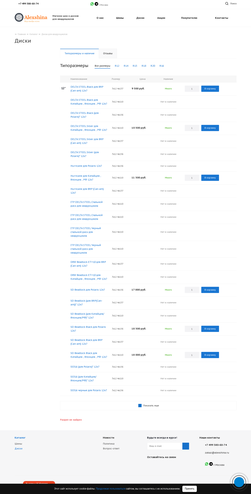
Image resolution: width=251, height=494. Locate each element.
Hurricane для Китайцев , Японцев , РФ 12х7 (86, 177)
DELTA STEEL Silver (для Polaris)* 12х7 (85, 154)
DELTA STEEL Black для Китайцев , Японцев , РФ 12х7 (89, 101)
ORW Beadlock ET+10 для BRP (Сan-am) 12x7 (88, 263)
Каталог (20, 437)
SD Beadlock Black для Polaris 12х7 (88, 328)
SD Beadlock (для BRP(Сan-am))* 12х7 (86, 302)
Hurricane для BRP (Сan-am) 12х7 (87, 190)
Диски (18, 448)
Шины (18, 443)
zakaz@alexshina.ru (217, 452)
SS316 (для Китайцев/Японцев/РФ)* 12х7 (84, 378)
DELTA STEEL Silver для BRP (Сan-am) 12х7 (87, 141)
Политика (108, 443)
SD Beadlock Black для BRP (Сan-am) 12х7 (86, 341)
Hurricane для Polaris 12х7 (86, 165)
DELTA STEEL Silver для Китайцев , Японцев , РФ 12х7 (89, 128)
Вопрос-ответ (111, 448)
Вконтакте (150, 465)
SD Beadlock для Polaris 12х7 (88, 289)
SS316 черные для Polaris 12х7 (89, 390)
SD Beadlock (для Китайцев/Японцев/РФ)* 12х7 (87, 315)
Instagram (159, 465)
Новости (108, 437)
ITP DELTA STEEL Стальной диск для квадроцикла (87, 203)
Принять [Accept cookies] (189, 488)
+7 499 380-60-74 (216, 444)
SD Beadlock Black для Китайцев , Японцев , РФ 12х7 (89, 355)
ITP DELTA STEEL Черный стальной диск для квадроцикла (86, 232)
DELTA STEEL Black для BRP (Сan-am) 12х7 (87, 88)
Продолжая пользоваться (111, 488)
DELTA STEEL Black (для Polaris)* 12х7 (85, 114)
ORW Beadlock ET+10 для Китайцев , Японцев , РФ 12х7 (89, 277)
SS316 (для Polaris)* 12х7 (85, 366)
